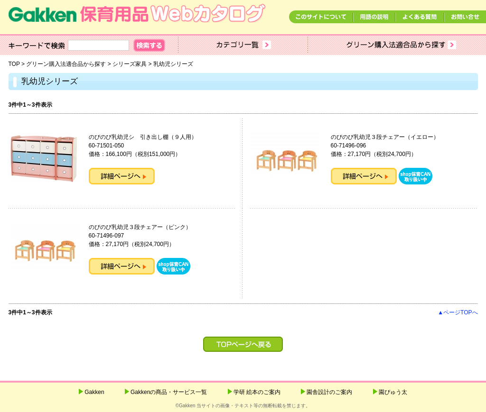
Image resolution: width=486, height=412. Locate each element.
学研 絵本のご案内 (257, 392)
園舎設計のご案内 (329, 392)
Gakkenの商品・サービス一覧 (169, 392)
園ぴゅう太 (393, 392)
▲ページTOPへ (457, 312)
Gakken (94, 392)
